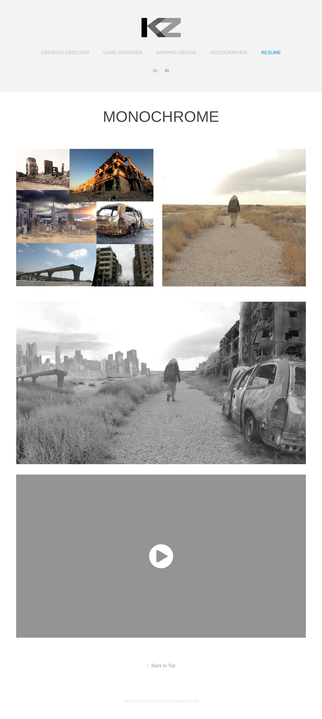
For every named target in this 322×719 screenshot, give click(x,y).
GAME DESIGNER (122, 52)
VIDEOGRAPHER (228, 52)
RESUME (271, 52)
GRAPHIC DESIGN (176, 52)
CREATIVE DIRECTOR (65, 52)
